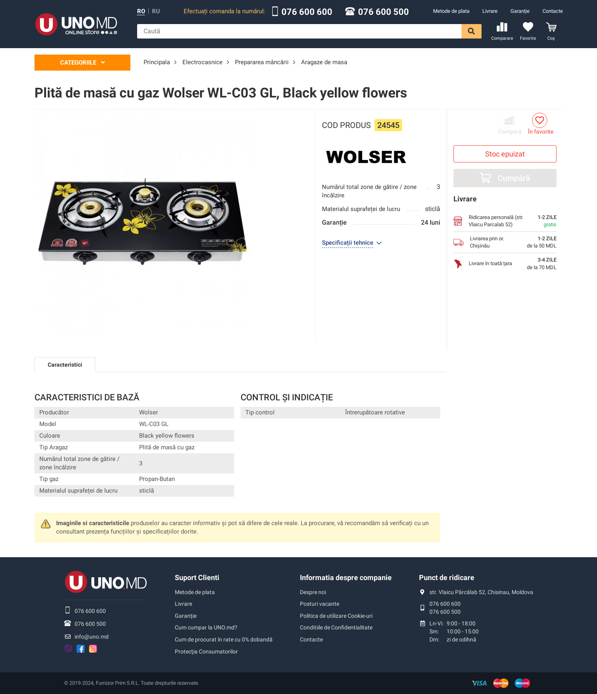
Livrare (490, 11)
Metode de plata (451, 11)
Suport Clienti (197, 577)
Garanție (520, 11)
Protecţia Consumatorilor (206, 651)
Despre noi (313, 592)
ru (156, 11)
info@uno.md (92, 636)
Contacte (552, 11)
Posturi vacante (319, 604)
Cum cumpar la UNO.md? (206, 627)
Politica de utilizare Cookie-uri (336, 616)
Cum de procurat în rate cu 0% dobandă (224, 639)
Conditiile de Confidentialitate (336, 627)
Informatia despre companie (346, 577)
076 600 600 (306, 12)
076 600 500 (383, 12)
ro (141, 11)
